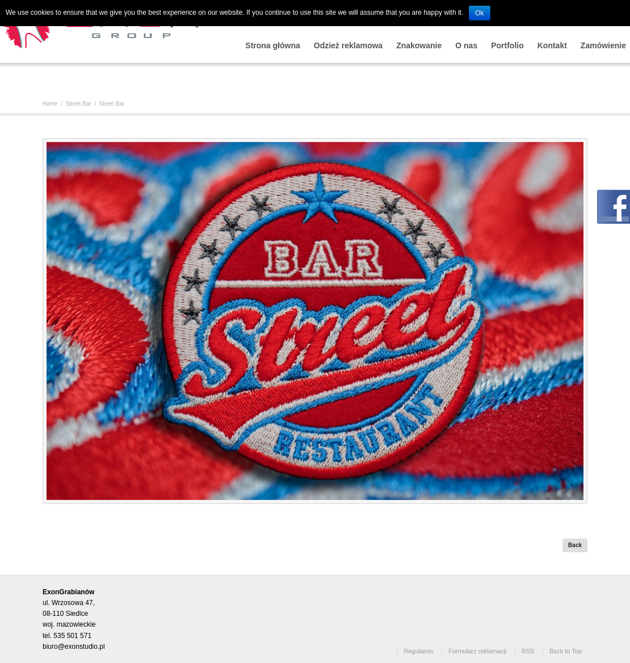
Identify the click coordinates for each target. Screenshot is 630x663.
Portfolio (507, 45)
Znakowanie (419, 45)
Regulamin (419, 651)
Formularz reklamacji (477, 651)
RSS (528, 651)
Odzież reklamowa (348, 45)
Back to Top (565, 651)
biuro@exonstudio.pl (74, 647)
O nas (466, 45)
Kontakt (552, 45)
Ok (479, 13)
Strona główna (272, 45)
